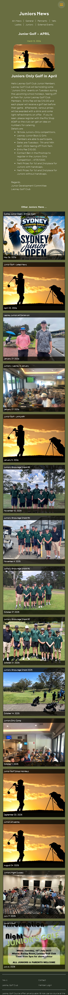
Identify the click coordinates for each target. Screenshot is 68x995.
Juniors (29, 24)
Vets (54, 21)
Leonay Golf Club (10, 985)
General (30, 21)
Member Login (45, 985)
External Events (45, 24)
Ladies (18, 24)
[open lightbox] (34, 58)
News (4, 980)
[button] (61, 4)
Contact (42, 980)
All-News (17, 21)
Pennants (42, 21)
